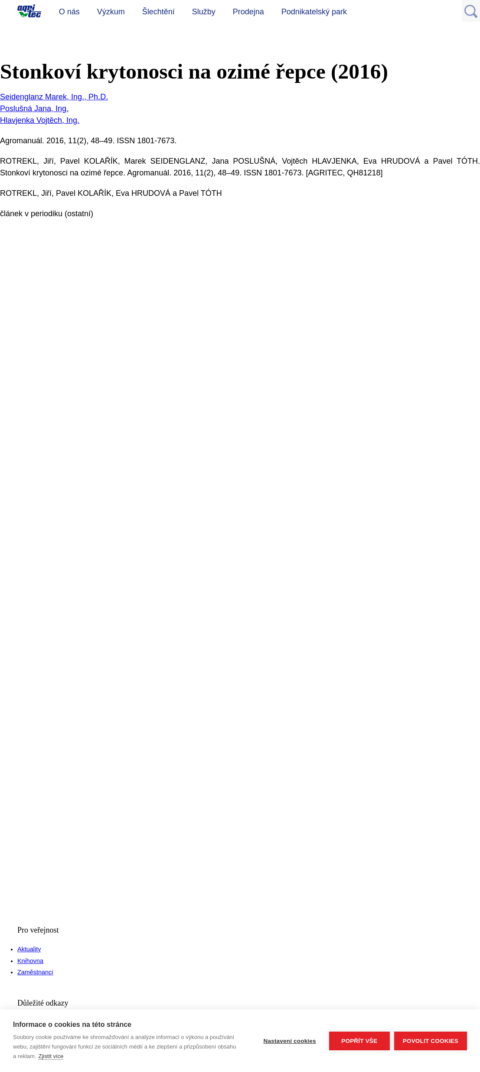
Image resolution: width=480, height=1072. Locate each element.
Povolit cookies (430, 1041)
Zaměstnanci (35, 972)
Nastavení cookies (290, 1041)
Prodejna (248, 11)
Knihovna (30, 960)
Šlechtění (158, 11)
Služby (204, 11)
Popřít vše (359, 1041)
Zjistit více (50, 1056)
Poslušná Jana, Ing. (34, 108)
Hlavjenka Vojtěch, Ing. (39, 120)
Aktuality (29, 949)
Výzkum (111, 11)
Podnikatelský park (314, 11)
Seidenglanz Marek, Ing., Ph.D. (54, 96)
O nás (69, 11)
